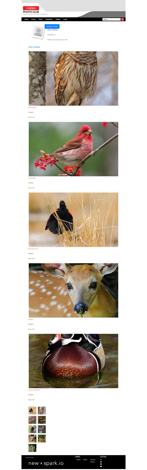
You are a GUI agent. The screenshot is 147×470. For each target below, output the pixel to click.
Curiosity (30, 319)
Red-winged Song (33, 248)
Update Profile (52, 26)
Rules (85, 460)
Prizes (78, 460)
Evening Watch (32, 107)
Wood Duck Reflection (34, 390)
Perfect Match (32, 178)
